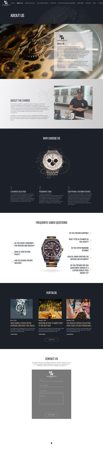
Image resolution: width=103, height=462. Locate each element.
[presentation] (51, 409)
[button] (23, 244)
